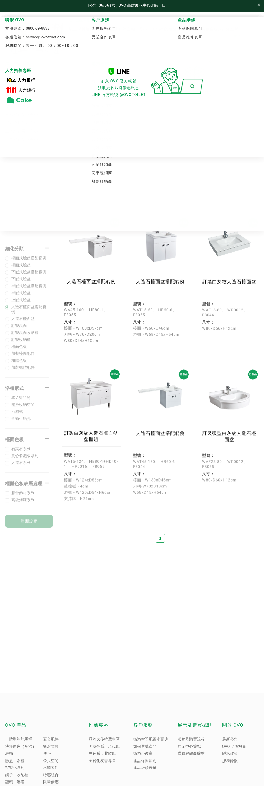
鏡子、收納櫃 (16, 775)
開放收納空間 (23, 408)
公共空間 (51, 760)
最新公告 (230, 739)
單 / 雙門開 (20, 401)
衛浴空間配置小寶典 (150, 739)
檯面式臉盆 (21, 269)
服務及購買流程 (191, 739)
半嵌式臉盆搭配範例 (28, 290)
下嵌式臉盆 (21, 283)
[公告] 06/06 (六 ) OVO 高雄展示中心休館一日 (127, 5)
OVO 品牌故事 (234, 746)
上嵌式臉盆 (21, 304)
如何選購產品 (144, 746)
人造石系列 (21, 466)
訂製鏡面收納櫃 (24, 336)
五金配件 (51, 739)
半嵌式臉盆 (21, 297)
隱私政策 (230, 753)
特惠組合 (51, 775)
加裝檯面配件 (23, 357)
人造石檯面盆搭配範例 (28, 313)
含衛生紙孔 (21, 422)
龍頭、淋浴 (14, 782)
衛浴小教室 (143, 753)
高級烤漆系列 (23, 504)
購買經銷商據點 (191, 753)
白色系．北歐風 (102, 753)
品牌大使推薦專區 (104, 739)
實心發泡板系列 (24, 460)
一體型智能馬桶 (18, 739)
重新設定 (29, 525)
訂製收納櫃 (21, 343)
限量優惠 (51, 782)
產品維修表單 (144, 767)
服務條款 (230, 760)
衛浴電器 (51, 746)
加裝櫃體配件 (23, 371)
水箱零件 (51, 767)
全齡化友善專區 (102, 760)
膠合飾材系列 (23, 497)
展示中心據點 (189, 746)
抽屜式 (17, 415)
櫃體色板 (19, 364)
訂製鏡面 (19, 329)
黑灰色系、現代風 (104, 746)
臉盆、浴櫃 (14, 760)
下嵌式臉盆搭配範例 (28, 276)
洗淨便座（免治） (20, 746)
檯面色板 (19, 350)
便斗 (47, 753)
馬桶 (9, 753)
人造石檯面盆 (23, 322)
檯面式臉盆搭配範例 (28, 262)
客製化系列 (132, 140)
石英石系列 (21, 453)
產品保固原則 (144, 760)
